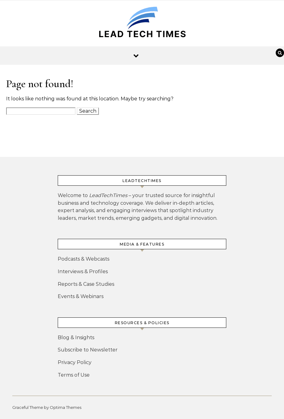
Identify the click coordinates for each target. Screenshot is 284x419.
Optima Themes (65, 407)
